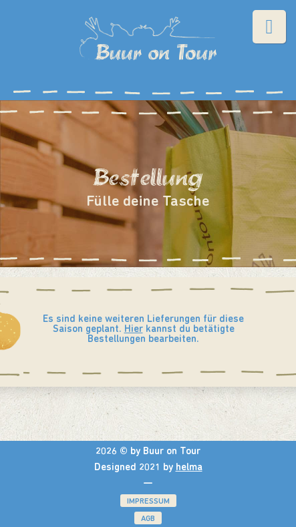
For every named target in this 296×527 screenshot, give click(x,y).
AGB (148, 519)
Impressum (148, 502)
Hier (133, 330)
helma (189, 468)
